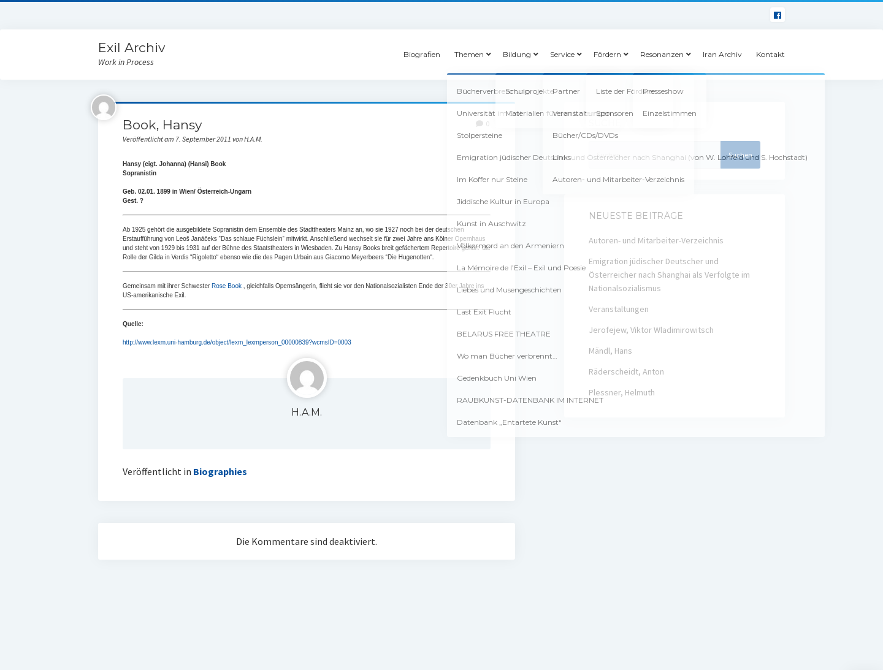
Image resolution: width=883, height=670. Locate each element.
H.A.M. (306, 412)
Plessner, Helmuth (622, 392)
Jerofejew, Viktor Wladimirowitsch (651, 329)
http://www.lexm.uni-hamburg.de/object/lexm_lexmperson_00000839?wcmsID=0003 (237, 342)
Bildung (517, 54)
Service (562, 54)
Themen (469, 54)
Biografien (421, 54)
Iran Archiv (722, 54)
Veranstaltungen (619, 308)
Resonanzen (662, 54)
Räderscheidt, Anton (626, 371)
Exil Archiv (131, 47)
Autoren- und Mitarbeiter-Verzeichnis (656, 240)
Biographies (220, 471)
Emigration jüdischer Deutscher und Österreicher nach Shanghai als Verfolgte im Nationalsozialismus (669, 275)
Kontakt (770, 54)
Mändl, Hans (610, 350)
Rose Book (227, 286)
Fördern (607, 54)
